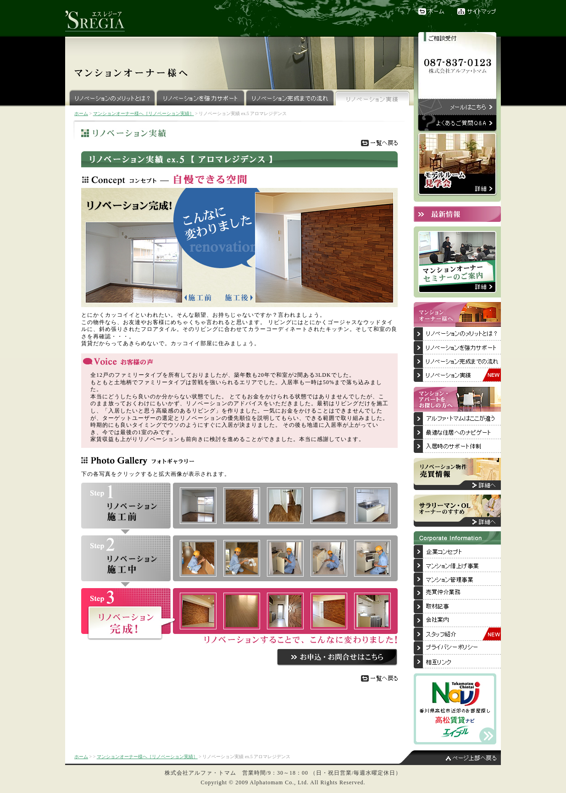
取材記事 (457, 607)
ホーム (432, 11)
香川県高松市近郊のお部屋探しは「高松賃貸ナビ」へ (455, 708)
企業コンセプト (457, 552)
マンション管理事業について (457, 579)
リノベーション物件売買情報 (457, 474)
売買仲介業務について (457, 593)
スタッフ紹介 (457, 634)
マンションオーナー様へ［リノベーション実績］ (143, 113)
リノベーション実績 (373, 97)
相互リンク (457, 662)
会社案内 (457, 621)
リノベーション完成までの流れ (290, 97)
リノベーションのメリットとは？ (110, 97)
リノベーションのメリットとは (457, 334)
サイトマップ (479, 11)
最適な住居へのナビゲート (457, 433)
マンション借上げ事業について (457, 566)
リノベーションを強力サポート (200, 97)
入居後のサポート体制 (457, 446)
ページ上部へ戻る (450, 757)
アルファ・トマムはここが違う (457, 419)
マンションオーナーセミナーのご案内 (457, 262)
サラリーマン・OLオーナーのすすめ (457, 511)
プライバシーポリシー (457, 648)
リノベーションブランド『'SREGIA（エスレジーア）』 (99, 18)
